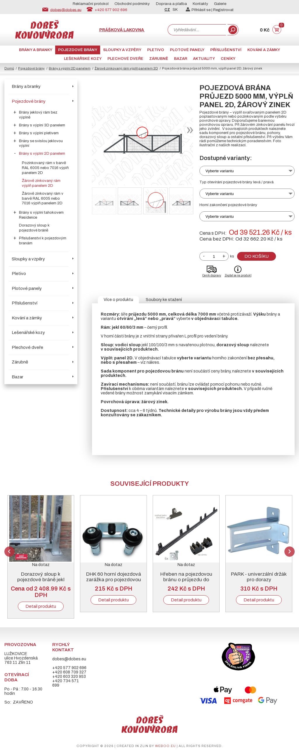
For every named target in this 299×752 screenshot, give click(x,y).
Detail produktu (40, 606)
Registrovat (223, 10)
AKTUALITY (204, 59)
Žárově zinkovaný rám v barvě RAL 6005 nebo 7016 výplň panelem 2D (42, 199)
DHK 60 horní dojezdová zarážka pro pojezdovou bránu (113, 579)
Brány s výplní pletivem (39, 133)
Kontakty (200, 4)
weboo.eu (165, 746)
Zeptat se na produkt (238, 275)
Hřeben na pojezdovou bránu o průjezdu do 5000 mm (186, 579)
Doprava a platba (171, 4)
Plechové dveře (125, 59)
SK (175, 10)
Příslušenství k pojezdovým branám (42, 240)
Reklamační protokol (91, 4)
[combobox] (197, 29)
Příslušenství (225, 50)
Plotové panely (187, 50)
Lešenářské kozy (83, 59)
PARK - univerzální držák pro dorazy (259, 576)
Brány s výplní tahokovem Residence (41, 215)
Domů (9, 68)
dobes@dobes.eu (65, 10)
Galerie (220, 4)
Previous (9, 551)
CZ (167, 10)
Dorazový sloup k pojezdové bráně (34, 227)
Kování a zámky (263, 50)
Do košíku (256, 256)
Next (289, 551)
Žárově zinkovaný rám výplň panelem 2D (126, 68)
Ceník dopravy (211, 275)
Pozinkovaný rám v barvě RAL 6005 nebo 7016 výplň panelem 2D (45, 168)
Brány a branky (35, 50)
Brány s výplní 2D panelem (70, 68)
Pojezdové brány (77, 50)
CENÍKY (228, 59)
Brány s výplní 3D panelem (42, 125)
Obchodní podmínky (132, 4)
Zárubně (158, 59)
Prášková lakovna (122, 30)
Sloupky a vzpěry (122, 50)
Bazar (180, 59)
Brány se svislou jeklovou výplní (41, 143)
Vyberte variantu (220, 171)
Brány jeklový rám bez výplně (38, 114)
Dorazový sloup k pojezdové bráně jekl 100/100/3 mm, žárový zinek (40, 582)
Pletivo (155, 50)
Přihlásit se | (199, 10)
